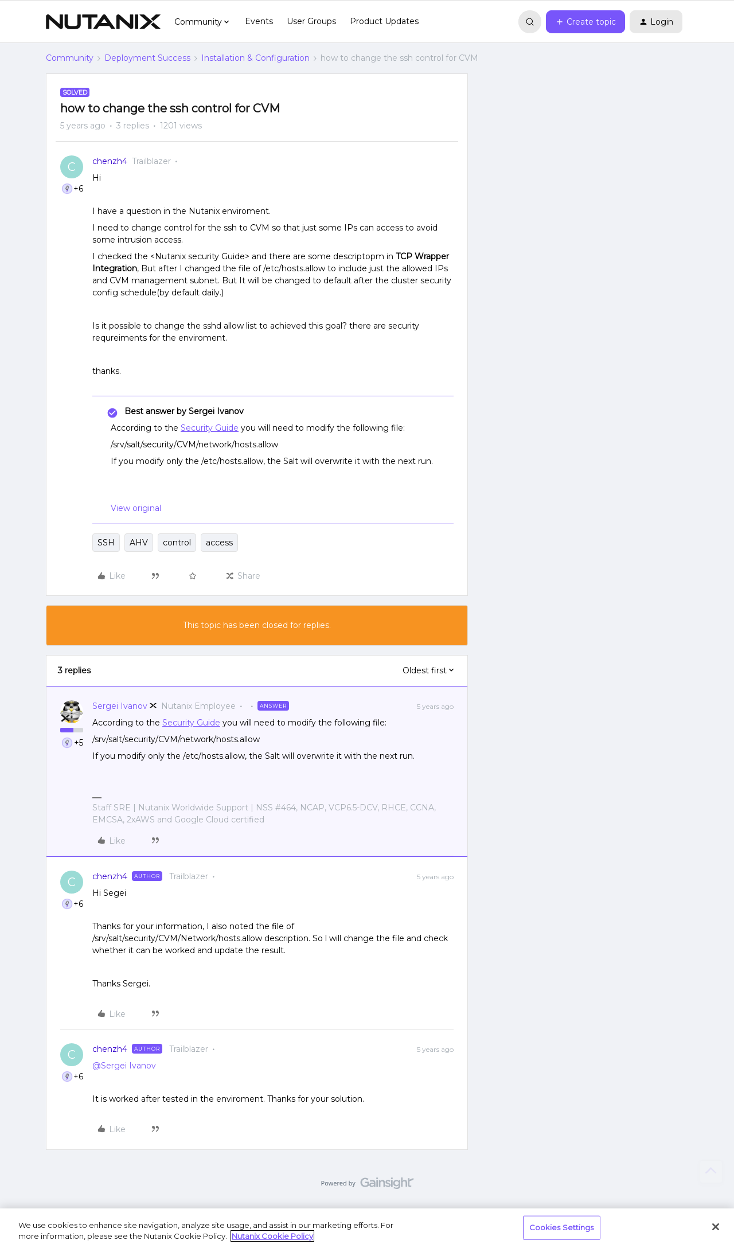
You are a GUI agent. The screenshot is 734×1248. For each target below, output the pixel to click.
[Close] (715, 1226)
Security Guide (210, 428)
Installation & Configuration (255, 58)
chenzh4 (109, 161)
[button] (585, 21)
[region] (367, 1228)
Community (69, 58)
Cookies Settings (561, 1227)
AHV (139, 542)
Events (259, 21)
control (177, 542)
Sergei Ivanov (119, 706)
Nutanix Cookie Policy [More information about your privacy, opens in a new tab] (272, 1236)
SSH (106, 542)
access (219, 542)
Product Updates (384, 21)
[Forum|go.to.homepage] (103, 21)
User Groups (311, 21)
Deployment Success (147, 58)
